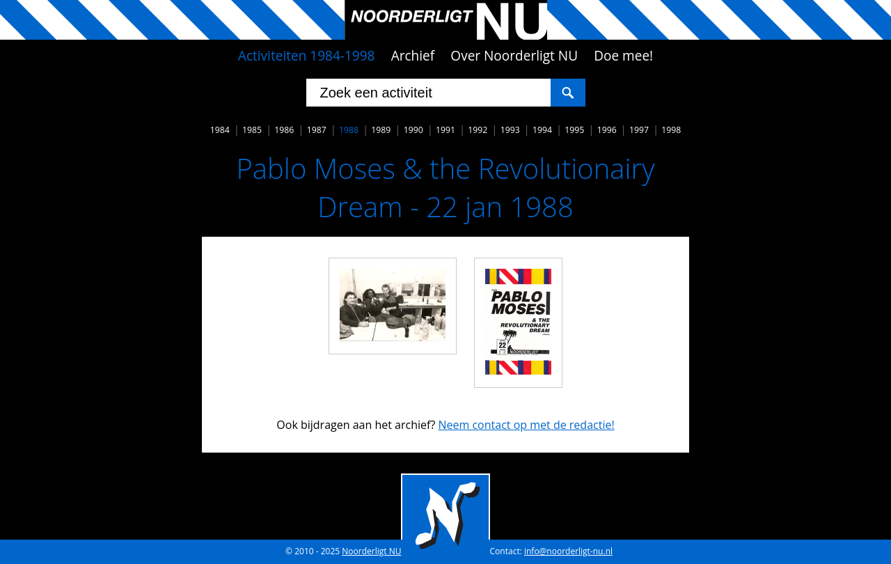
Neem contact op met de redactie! (526, 424)
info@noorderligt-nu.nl (568, 551)
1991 (445, 130)
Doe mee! (623, 56)
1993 (510, 130)
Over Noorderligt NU (514, 56)
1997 (639, 130)
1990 (413, 130)
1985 (252, 130)
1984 (220, 130)
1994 (542, 130)
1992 (477, 130)
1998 (671, 130)
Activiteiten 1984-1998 (306, 56)
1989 (381, 130)
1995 (574, 130)
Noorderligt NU (371, 551)
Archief (413, 56)
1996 (607, 130)
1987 (316, 130)
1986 (284, 130)
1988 (348, 130)
